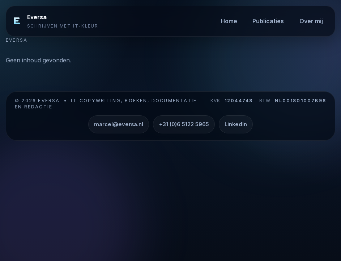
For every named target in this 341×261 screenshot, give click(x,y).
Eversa (37, 17)
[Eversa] (17, 21)
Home (229, 21)
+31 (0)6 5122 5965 (184, 124)
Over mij (311, 21)
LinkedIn (236, 124)
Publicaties (268, 21)
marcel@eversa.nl (118, 124)
